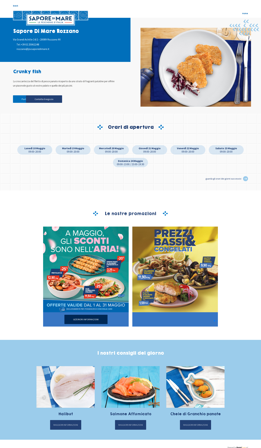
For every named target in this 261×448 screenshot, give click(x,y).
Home (245, 13)
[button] (245, 178)
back (15, 5)
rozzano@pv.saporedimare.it (32, 49)
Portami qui (28, 98)
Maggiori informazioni (65, 424)
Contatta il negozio (59, 98)
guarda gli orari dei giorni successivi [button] (223, 178)
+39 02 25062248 (30, 44)
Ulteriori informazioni (86, 319)
